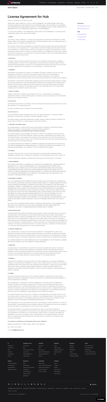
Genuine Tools (77, 388)
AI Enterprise (11, 353)
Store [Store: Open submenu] (84, 3)
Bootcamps (72, 349)
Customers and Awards (90, 353)
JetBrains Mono (58, 351)
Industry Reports (27, 371)
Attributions (66, 388)
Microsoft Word (81, 26)
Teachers (72, 347)
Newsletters (26, 369)
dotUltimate (88, 349)
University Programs (74, 356)
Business (41, 345)
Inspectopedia (26, 373)
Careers (56, 367)
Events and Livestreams (29, 367)
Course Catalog (73, 353)
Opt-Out (84, 388)
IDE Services (42, 349)
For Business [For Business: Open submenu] (51, 3)
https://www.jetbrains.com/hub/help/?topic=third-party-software (26, 130)
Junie (9, 349)
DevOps (40, 356)
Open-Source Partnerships (45, 365)
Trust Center (57, 373)
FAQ (97, 7)
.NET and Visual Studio (28, 349)
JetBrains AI (10, 345)
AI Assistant (10, 347)
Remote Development (44, 351)
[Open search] (88, 2)
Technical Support (12, 363)
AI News (10, 356)
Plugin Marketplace (27, 353)
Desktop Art (26, 375)
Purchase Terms (89, 7)
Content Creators (43, 369)
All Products (26, 345)
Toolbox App (26, 356)
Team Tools (26, 351)
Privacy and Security (42, 388)
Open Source (57, 347)
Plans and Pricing (89, 345)
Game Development (43, 353)
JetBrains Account (12, 369)
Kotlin (55, 345)
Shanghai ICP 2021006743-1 (29, 388)
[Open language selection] (97, 2)
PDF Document (81, 28)
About (55, 363)
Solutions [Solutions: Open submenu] (69, 3)
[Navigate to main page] (14, 2)
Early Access (26, 365)
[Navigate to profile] (91, 2)
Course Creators (42, 371)
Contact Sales (80, 7)
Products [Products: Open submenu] (43, 3)
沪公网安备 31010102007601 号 (15, 388)
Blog (24, 363)
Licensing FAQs (81, 34)
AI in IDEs (10, 351)
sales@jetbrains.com (18, 330)
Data (40, 347)
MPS (55, 353)
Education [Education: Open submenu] (61, 3)
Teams (71, 351)
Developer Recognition (44, 367)
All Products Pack (89, 347)
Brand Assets (57, 369)
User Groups (42, 363)
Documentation (11, 367)
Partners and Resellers (90, 351)
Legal (71, 388)
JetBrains (22, 394)
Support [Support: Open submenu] (77, 3)
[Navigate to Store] (94, 2)
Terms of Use (59, 388)
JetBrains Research (58, 349)
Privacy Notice (51, 388)
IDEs (24, 347)
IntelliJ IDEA (95, 394)
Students (72, 345)
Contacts (56, 365)
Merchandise (57, 371)
